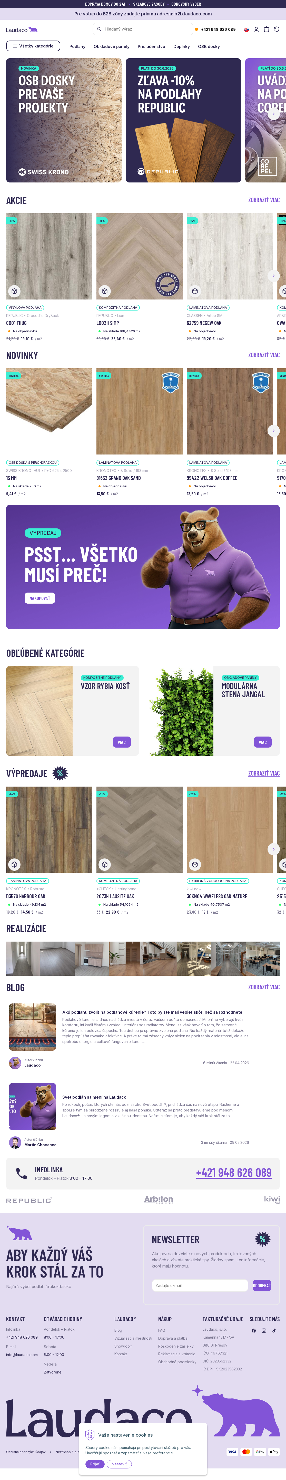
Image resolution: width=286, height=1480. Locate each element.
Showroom (123, 1338)
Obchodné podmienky (177, 1354)
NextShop (63, 1443)
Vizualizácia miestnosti (133, 1330)
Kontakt (120, 1346)
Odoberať (254, 1276)
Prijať (95, 1464)
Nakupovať (43, 599)
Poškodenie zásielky (176, 1338)
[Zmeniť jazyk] (246, 29)
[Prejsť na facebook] (254, 1322)
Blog (118, 1322)
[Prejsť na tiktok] (274, 1322)
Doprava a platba (173, 1330)
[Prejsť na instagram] (264, 1322)
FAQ (161, 1322)
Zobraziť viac (264, 200)
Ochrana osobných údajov (26, 1443)
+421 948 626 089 (218, 29)
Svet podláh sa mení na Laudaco (239, 1009)
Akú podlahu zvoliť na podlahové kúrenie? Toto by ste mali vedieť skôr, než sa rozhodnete (98, 1014)
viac (120, 740)
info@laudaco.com (22, 1346)
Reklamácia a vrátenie (176, 1346)
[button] (274, 114)
